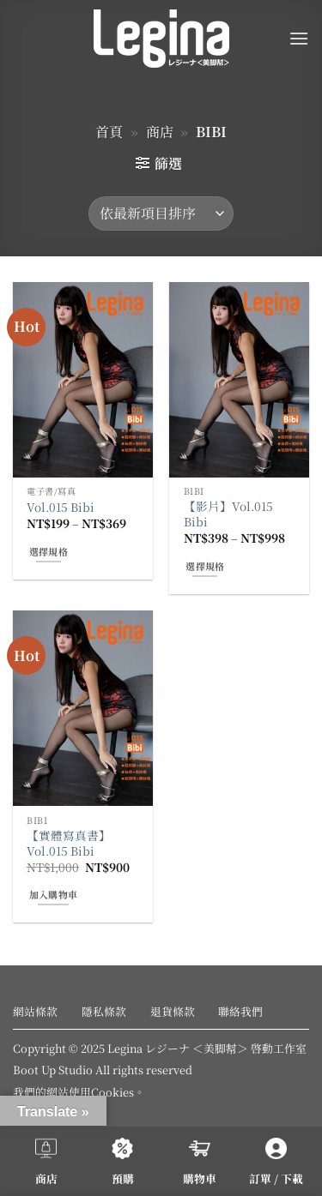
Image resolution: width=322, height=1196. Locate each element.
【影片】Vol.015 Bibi (228, 514)
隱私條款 (104, 1011)
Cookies (112, 1092)
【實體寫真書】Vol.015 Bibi (69, 843)
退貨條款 (172, 1011)
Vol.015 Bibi (60, 507)
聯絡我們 (240, 1011)
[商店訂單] (161, 213)
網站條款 (35, 1011)
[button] (299, 38)
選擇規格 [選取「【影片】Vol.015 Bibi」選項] (204, 566)
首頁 (109, 131)
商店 (159, 131)
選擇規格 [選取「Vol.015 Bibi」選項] (48, 551)
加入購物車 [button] (53, 894)
